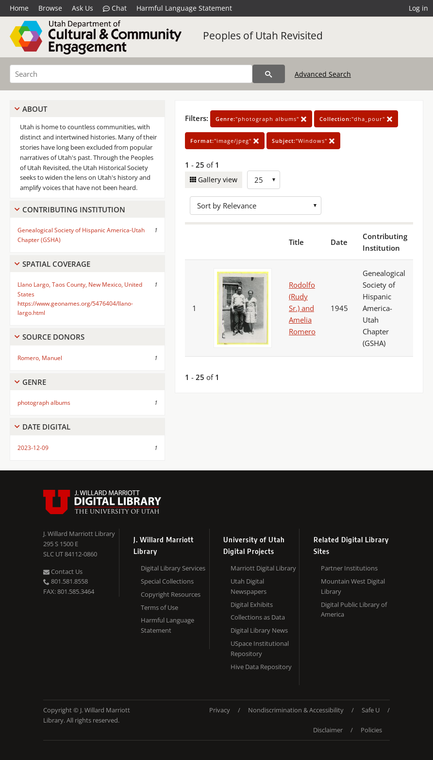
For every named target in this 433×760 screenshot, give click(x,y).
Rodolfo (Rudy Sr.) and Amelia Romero (302, 308)
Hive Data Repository (261, 666)
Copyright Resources (170, 594)
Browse (50, 8)
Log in (418, 8)
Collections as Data (258, 617)
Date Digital (46, 427)
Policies (371, 729)
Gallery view (216, 179)
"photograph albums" (261, 118)
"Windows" (303, 140)
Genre (34, 382)
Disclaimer (328, 729)
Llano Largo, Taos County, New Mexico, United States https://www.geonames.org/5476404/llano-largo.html (79, 298)
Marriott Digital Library (263, 568)
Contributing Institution (73, 209)
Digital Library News (259, 630)
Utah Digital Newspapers (248, 586)
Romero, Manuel (39, 358)
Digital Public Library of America (354, 609)
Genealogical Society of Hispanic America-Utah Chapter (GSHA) (81, 234)
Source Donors (53, 337)
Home (19, 8)
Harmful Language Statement (184, 8)
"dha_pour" (356, 118)
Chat (115, 8)
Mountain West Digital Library (353, 586)
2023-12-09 (33, 448)
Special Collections (167, 581)
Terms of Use (159, 607)
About (34, 109)
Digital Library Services (173, 568)
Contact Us (63, 571)
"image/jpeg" (224, 140)
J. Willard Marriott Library (79, 533)
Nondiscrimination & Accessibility (296, 710)
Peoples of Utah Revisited (263, 35)
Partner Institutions (349, 568)
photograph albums (43, 402)
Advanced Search (323, 74)
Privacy (219, 710)
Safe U (371, 710)
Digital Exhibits (252, 604)
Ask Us (82, 8)
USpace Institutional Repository (260, 648)
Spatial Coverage (56, 264)
